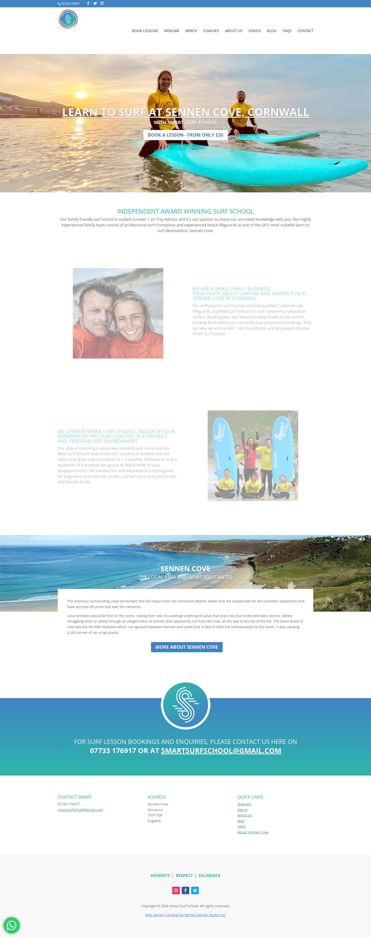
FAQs (287, 31)
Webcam (171, 31)
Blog (272, 31)
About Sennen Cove (253, 832)
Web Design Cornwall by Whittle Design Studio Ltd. (185, 915)
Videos (254, 31)
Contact (305, 31)
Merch (191, 31)
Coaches (211, 31)
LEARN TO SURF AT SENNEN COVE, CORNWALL (185, 111)
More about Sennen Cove (186, 647)
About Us (233, 31)
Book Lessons (145, 31)
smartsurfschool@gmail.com (221, 750)
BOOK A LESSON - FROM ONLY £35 (185, 135)
